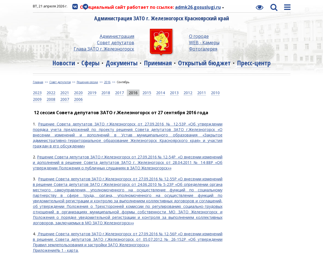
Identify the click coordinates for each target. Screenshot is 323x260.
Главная (38, 82)
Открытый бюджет (204, 62)
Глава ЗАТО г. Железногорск (104, 49)
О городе (199, 36)
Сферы (90, 62)
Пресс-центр (254, 62)
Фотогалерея (203, 49)
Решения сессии (87, 82)
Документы (122, 62)
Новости (63, 62)
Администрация (117, 36)
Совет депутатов (115, 43)
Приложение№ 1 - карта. (56, 250)
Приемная (158, 62)
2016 (107, 82)
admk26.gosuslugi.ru (198, 7)
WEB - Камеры (204, 43)
